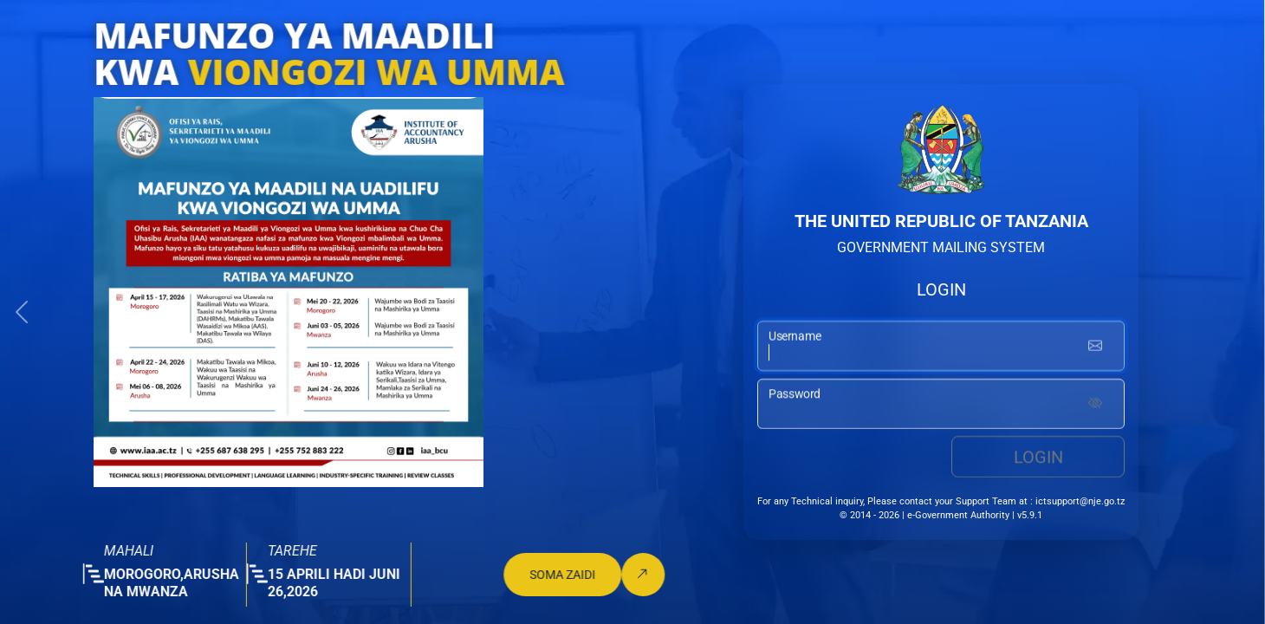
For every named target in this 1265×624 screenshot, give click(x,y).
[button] (21, 312)
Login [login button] (1038, 457)
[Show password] (1095, 404)
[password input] (941, 405)
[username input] (941, 347)
